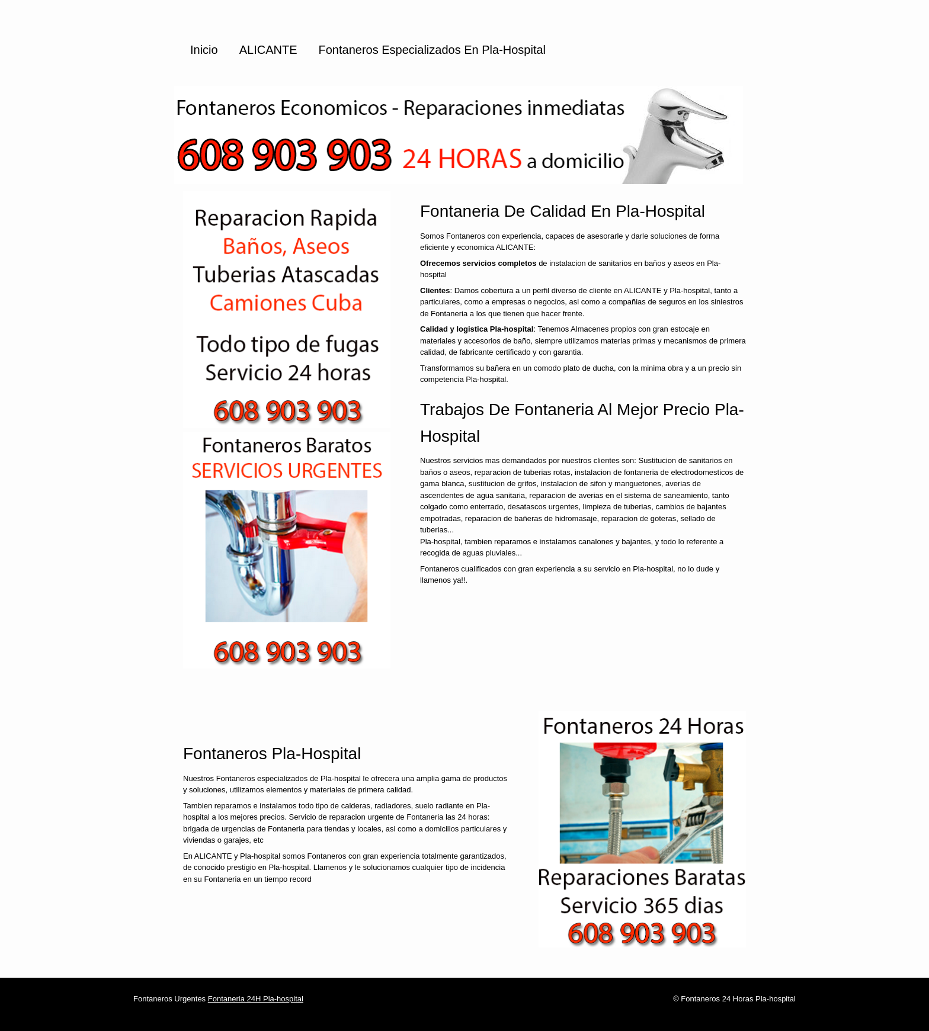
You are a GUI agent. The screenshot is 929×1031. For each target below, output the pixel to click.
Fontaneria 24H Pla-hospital (255, 998)
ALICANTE (268, 49)
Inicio (204, 49)
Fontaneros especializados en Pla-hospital (432, 49)
